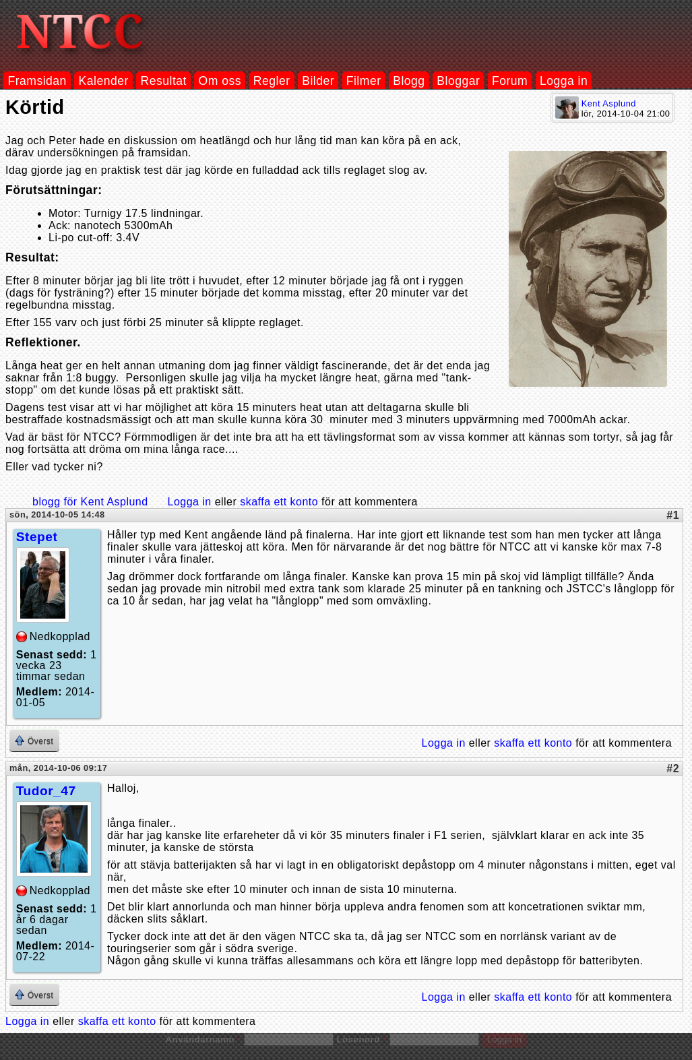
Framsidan (36, 81)
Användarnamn (203, 1039)
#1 (672, 515)
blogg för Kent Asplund (90, 501)
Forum (510, 81)
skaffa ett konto (279, 501)
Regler (271, 81)
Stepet (37, 537)
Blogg (408, 81)
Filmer (363, 81)
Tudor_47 (46, 791)
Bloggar (458, 81)
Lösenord (361, 1039)
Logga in (564, 81)
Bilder (318, 81)
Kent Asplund (608, 103)
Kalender (104, 81)
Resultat (164, 81)
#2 (672, 768)
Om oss (220, 81)
